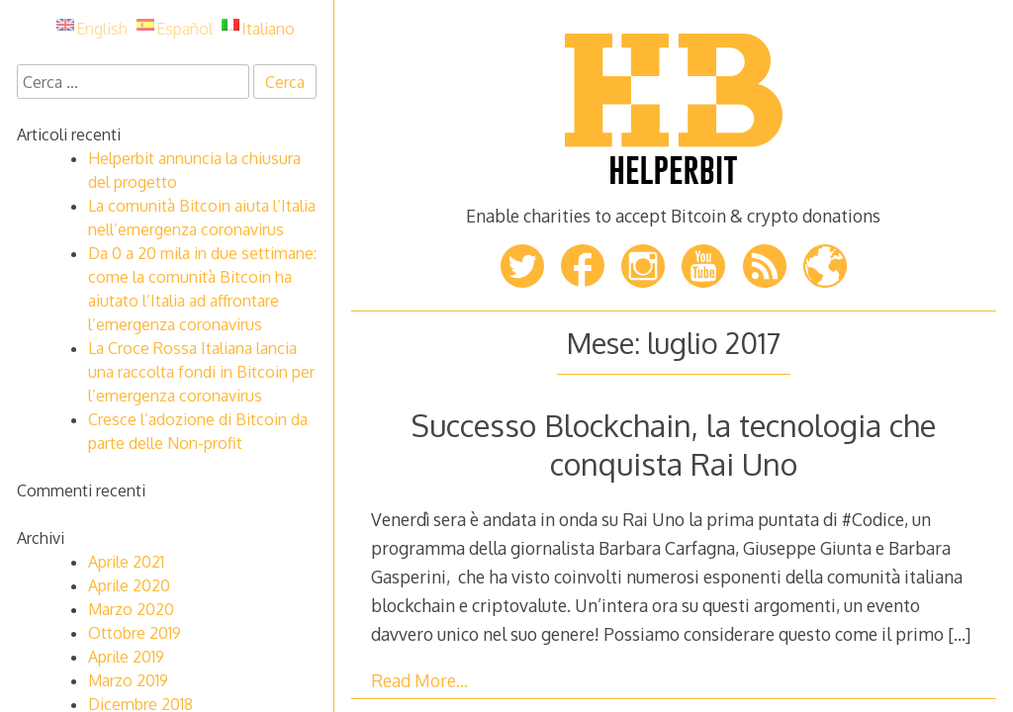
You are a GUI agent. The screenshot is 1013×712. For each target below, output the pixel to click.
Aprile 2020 (129, 585)
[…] (959, 634)
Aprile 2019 (126, 657)
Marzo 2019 (128, 680)
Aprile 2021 (126, 562)
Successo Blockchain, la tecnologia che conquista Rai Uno (674, 443)
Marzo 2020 (131, 609)
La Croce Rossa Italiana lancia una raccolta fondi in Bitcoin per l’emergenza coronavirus (201, 371)
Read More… (419, 680)
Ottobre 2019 (134, 633)
